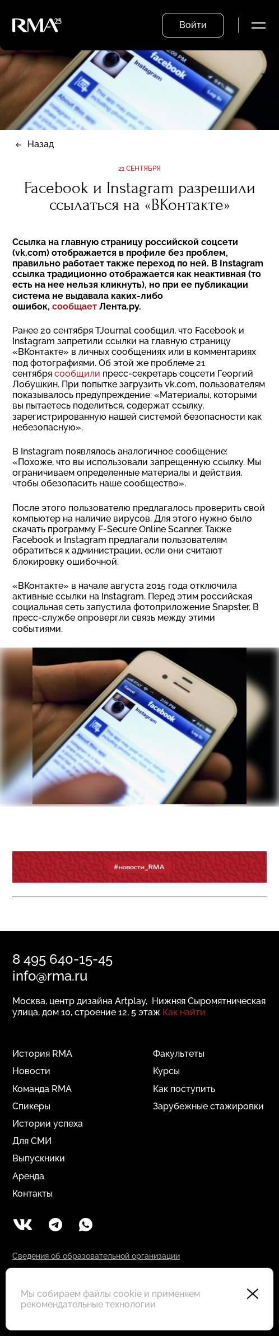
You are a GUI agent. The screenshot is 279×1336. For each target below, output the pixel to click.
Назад (40, 144)
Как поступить (184, 1089)
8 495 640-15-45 (62, 959)
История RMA (42, 1053)
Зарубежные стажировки (208, 1106)
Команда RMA (42, 1089)
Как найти (184, 1012)
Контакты (32, 1193)
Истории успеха (47, 1123)
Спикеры (31, 1106)
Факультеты (178, 1053)
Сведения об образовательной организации (96, 1255)
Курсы (166, 1071)
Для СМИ (32, 1141)
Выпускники (38, 1158)
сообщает (74, 306)
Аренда (28, 1176)
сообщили (77, 373)
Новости (31, 1071)
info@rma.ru (49, 976)
